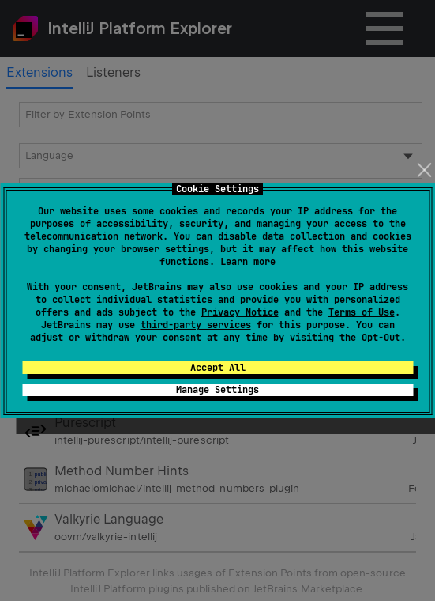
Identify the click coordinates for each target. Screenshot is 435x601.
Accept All (218, 367)
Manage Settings (217, 390)
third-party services (196, 325)
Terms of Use (361, 312)
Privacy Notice (240, 312)
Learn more (248, 261)
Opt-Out (381, 337)
